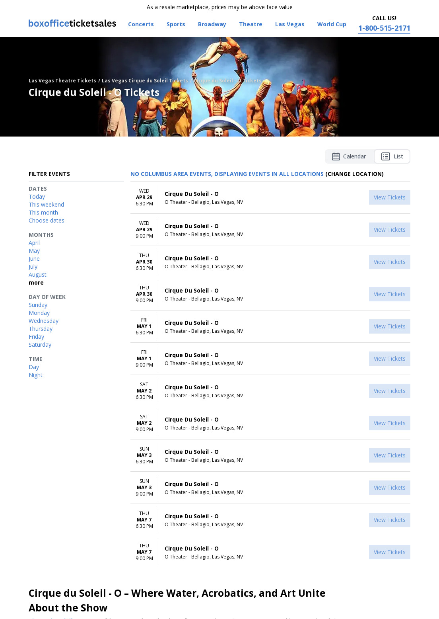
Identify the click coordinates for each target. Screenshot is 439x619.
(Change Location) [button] (354, 174)
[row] (270, 198)
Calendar (349, 156)
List (392, 156)
